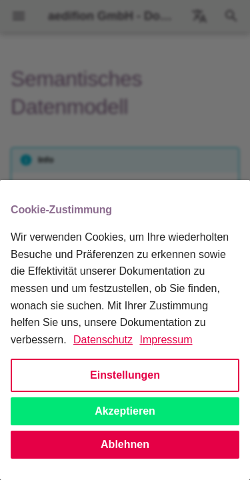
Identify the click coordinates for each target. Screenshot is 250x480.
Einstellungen (125, 375)
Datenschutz (103, 339)
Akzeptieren (125, 411)
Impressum (165, 339)
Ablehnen (125, 444)
